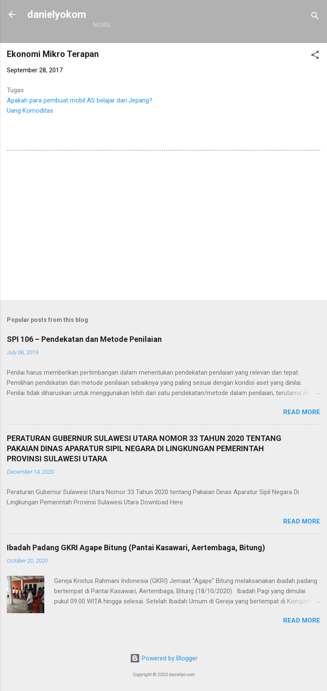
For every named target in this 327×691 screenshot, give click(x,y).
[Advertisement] (163, 227)
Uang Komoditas (30, 110)
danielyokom (56, 14)
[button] (315, 56)
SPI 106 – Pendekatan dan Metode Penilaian (84, 339)
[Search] (315, 17)
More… (150, 25)
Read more (301, 412)
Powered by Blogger (164, 658)
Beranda (108, 25)
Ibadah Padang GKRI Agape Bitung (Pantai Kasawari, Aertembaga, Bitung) (136, 547)
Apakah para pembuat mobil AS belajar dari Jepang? (79, 100)
